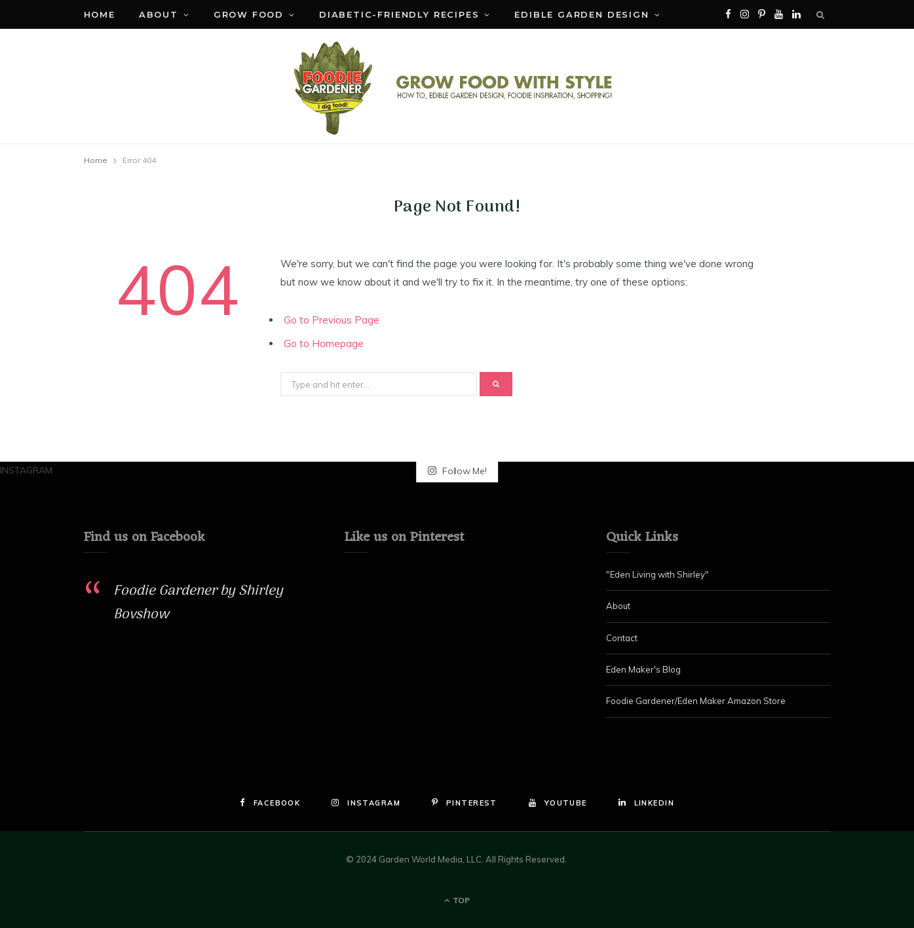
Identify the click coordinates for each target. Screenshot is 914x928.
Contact (622, 638)
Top (457, 900)
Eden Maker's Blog (643, 669)
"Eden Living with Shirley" (657, 574)
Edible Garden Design (581, 14)
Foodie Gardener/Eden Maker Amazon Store (696, 701)
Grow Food (249, 14)
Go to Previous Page (331, 320)
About (158, 14)
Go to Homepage (324, 343)
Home (99, 14)
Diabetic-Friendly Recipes (399, 14)
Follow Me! (457, 470)
